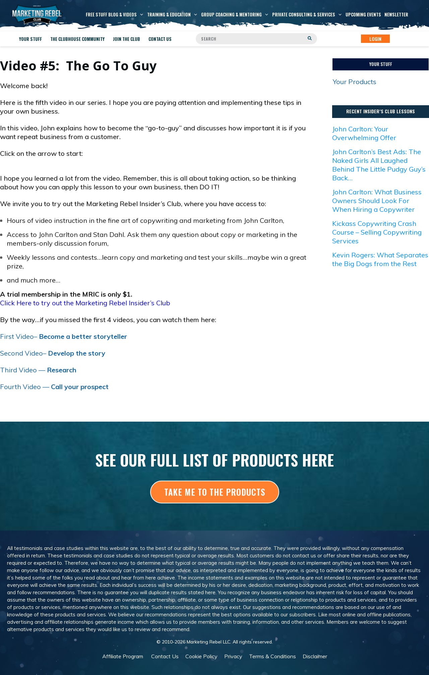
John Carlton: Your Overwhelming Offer (364, 133)
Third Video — (38, 370)
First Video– (63, 336)
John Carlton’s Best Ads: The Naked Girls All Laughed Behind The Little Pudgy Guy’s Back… (379, 164)
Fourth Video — (54, 386)
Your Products (354, 81)
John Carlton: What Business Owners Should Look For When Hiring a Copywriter (377, 200)
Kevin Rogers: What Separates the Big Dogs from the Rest (380, 259)
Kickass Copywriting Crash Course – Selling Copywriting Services (377, 232)
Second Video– (52, 353)
